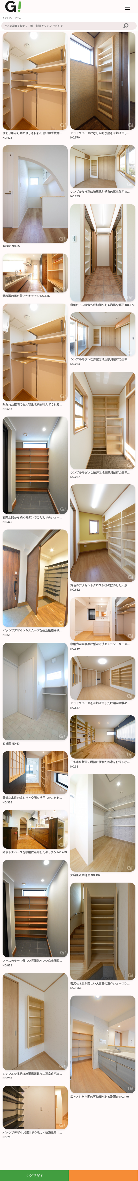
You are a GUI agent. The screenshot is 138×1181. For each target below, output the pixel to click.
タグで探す (34, 1176)
